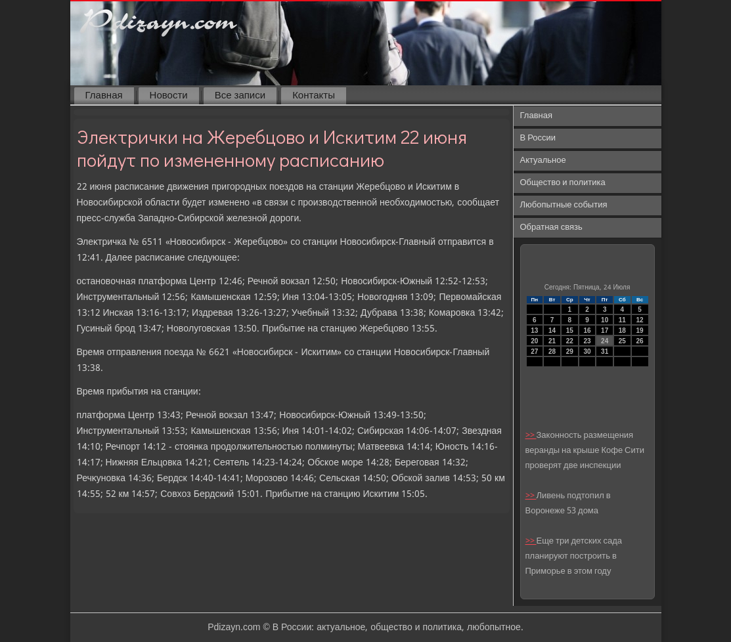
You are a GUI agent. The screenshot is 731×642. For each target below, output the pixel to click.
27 (534, 351)
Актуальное (543, 160)
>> (531, 435)
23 (586, 341)
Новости (169, 95)
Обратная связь (551, 227)
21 (552, 341)
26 (640, 341)
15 (569, 330)
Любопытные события (564, 205)
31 (604, 351)
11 (622, 320)
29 (569, 351)
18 (622, 330)
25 (622, 341)
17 (604, 330)
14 (552, 330)
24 (604, 341)
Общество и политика (563, 182)
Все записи (240, 95)
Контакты (313, 95)
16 (586, 330)
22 (569, 341)
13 (534, 330)
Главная (104, 95)
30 (586, 351)
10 (604, 320)
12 (640, 320)
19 (640, 330)
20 (534, 341)
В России (538, 138)
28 (552, 351)
